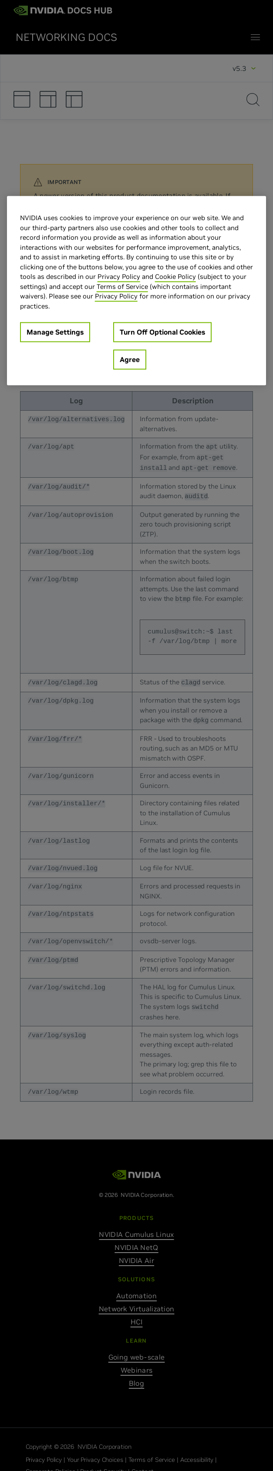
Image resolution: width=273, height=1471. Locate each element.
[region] (136, 290)
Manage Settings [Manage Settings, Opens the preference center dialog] (55, 332)
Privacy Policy (119, 277)
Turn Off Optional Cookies (162, 332)
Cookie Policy (175, 277)
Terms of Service (122, 286)
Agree (130, 359)
